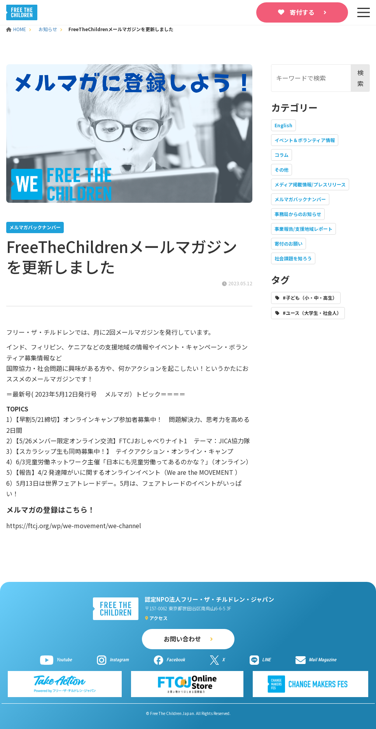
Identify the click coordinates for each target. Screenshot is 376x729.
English (283, 125)
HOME (16, 29)
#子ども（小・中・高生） (310, 297)
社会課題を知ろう (293, 258)
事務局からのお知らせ (298, 214)
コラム (282, 154)
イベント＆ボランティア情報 (305, 140)
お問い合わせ (182, 638)
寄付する (302, 12)
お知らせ (47, 29)
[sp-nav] (363, 12)
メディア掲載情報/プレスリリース (310, 184)
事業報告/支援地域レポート (303, 228)
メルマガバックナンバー (300, 199)
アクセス (158, 618)
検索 (360, 78)
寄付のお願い (289, 243)
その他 (282, 169)
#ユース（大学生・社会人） (312, 312)
